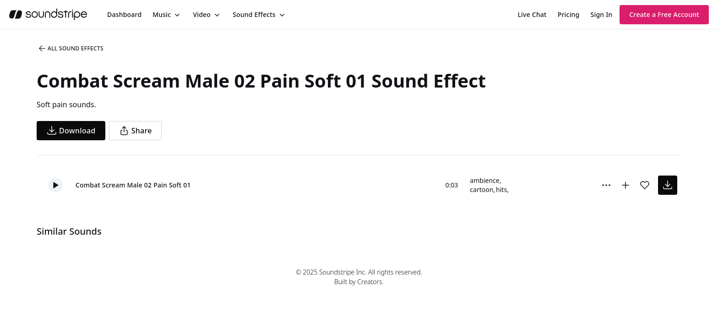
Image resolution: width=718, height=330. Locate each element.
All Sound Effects (70, 48)
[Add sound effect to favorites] (644, 185)
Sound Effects (254, 14)
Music (161, 14)
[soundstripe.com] (48, 14)
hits (501, 189)
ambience (484, 180)
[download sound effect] (667, 185)
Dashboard (124, 14)
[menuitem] (124, 14)
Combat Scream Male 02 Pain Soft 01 (133, 185)
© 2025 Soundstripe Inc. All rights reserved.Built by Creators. (359, 277)
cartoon (481, 189)
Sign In (602, 14)
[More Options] (606, 185)
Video (202, 14)
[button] (55, 185)
